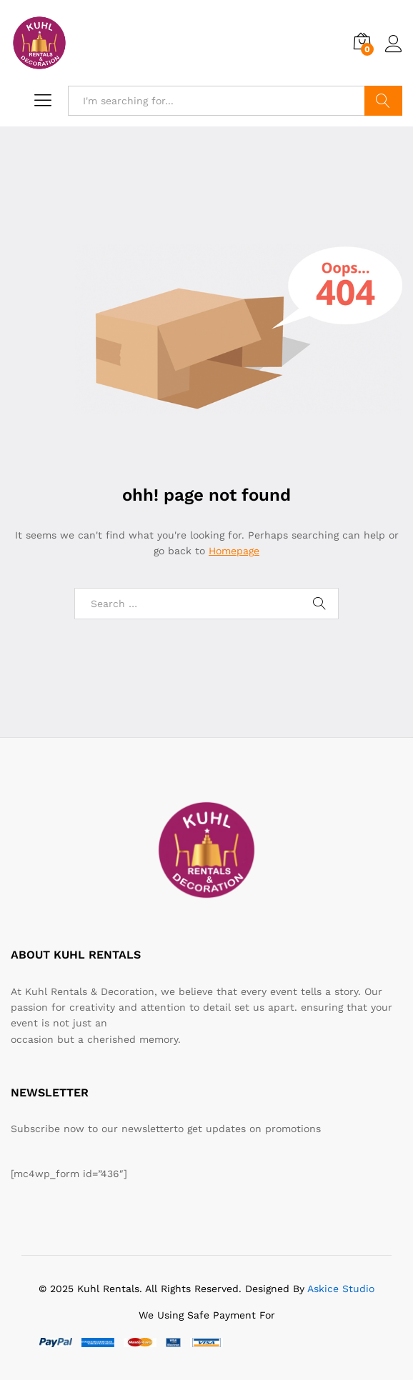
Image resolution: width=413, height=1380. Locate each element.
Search (383, 101)
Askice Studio (340, 1288)
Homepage (234, 550)
